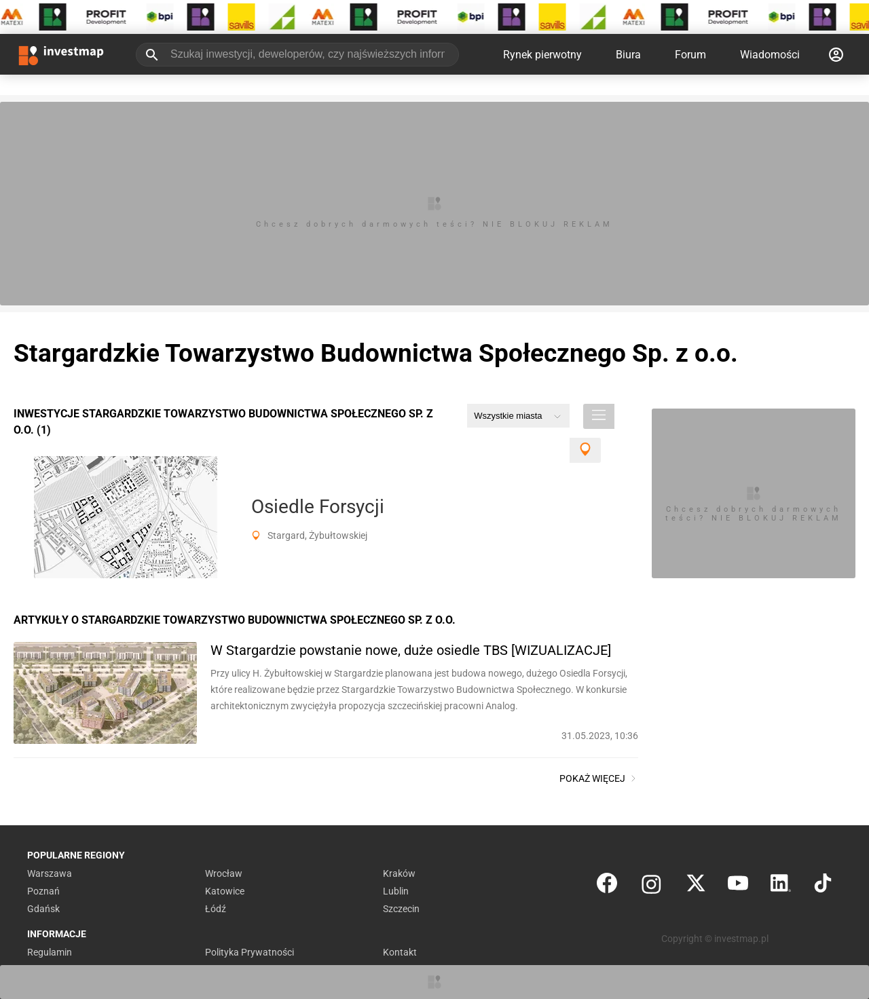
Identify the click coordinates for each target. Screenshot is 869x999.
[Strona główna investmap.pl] (61, 54)
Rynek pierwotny (542, 54)
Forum (690, 54)
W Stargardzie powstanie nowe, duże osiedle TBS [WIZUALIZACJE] (410, 650)
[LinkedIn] (781, 886)
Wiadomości (770, 54)
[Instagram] (651, 886)
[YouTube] (738, 886)
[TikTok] (823, 886)
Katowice (224, 891)
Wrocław (223, 873)
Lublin (396, 891)
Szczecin (401, 908)
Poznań (43, 891)
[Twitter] (696, 886)
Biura (628, 54)
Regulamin (49, 952)
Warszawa (49, 873)
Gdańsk (43, 908)
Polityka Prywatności (249, 952)
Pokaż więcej (598, 778)
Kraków (399, 873)
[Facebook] (607, 886)
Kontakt (400, 952)
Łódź (215, 908)
